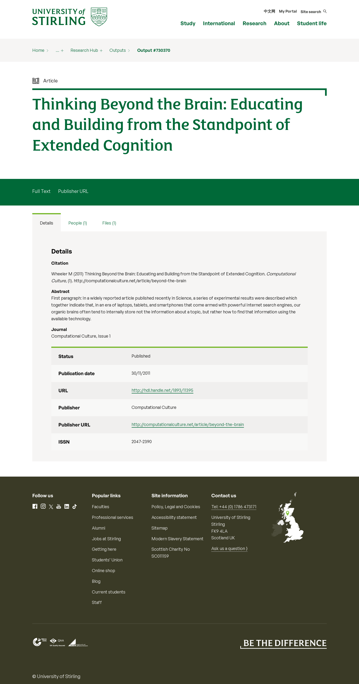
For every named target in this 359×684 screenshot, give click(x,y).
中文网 (269, 11)
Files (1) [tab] (109, 222)
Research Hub (84, 50)
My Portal (288, 11)
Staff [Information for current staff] (97, 602)
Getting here (104, 549)
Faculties (100, 506)
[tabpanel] (179, 346)
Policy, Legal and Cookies (175, 506)
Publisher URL (73, 191)
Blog (96, 581)
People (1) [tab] (77, 222)
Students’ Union (107, 559)
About (281, 23)
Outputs (117, 50)
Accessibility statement (174, 517)
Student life (312, 23)
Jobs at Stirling (106, 538)
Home (38, 50)
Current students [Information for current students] (108, 591)
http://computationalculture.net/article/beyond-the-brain (188, 424)
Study (187, 23)
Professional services (112, 517)
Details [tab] (46, 222)
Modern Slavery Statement (177, 538)
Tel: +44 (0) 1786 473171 (233, 506)
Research (254, 23)
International (219, 23)
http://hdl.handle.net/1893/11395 (162, 390)
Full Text (41, 191)
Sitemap (159, 528)
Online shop (103, 570)
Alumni (98, 528)
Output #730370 (153, 50)
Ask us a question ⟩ (229, 548)
